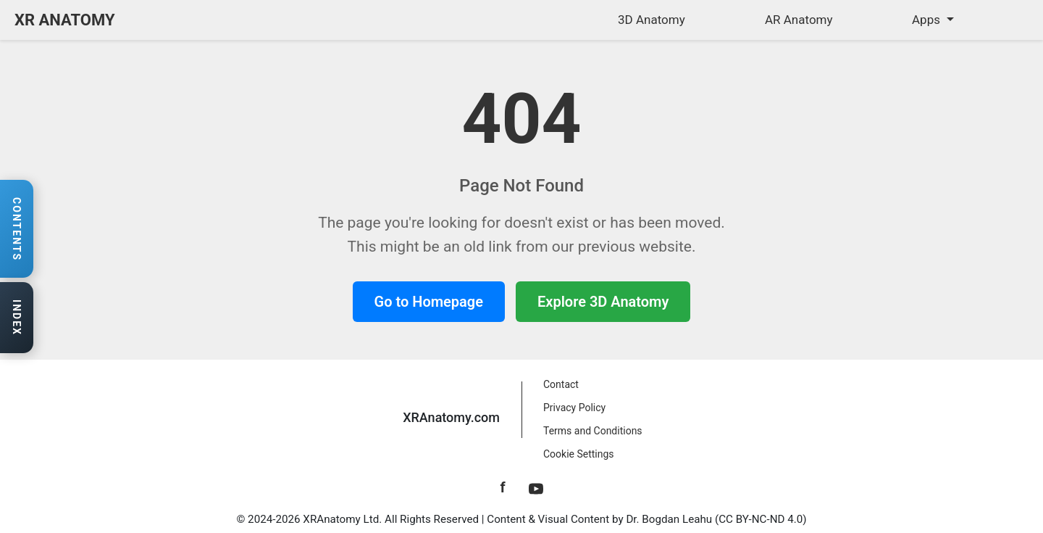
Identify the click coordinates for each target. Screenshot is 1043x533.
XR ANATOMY (64, 20)
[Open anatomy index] (16, 318)
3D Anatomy (651, 19)
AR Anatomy (799, 19)
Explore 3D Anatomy (603, 301)
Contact (561, 384)
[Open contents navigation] (16, 229)
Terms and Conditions (592, 431)
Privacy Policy (574, 407)
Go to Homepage (428, 301)
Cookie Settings (578, 454)
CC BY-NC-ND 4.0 (761, 519)
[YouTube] (536, 487)
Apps (927, 19)
